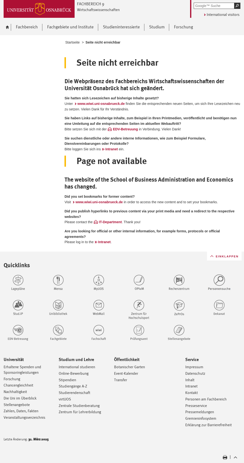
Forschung (12, 379)
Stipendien (67, 380)
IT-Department (110, 222)
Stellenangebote (17, 404)
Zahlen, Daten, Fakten (21, 411)
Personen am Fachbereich (206, 399)
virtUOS (65, 399)
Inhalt (189, 380)
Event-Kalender (126, 373)
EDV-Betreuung (125, 129)
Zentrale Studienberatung (79, 405)
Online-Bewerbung (74, 373)
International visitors (223, 14)
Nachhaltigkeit (15, 391)
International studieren (77, 367)
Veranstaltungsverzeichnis (24, 417)
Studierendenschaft (74, 392)
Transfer (120, 380)
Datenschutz (195, 373)
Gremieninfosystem (200, 418)
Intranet (111, 149)
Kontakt (191, 392)
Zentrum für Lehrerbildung (80, 412)
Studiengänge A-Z (73, 386)
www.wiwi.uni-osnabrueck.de (101, 104)
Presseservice (196, 405)
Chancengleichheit (18, 385)
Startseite (72, 42)
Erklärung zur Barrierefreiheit (208, 425)
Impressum (194, 367)
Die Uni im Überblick (20, 398)
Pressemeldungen (199, 412)
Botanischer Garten (129, 367)
